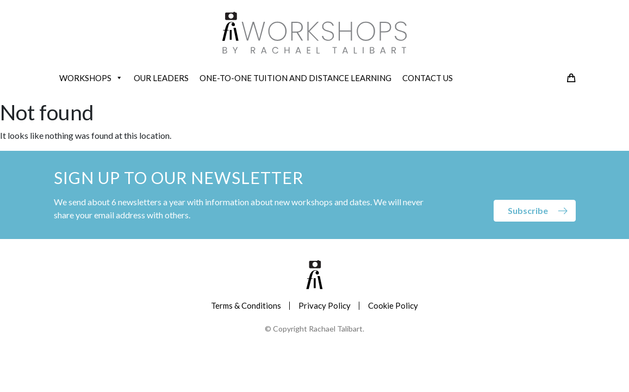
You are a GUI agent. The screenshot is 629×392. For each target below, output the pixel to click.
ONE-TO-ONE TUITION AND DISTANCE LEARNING (295, 78)
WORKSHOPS (91, 78)
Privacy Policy (324, 305)
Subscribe (528, 210)
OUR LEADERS (161, 78)
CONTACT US (427, 78)
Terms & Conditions (246, 305)
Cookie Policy (393, 305)
